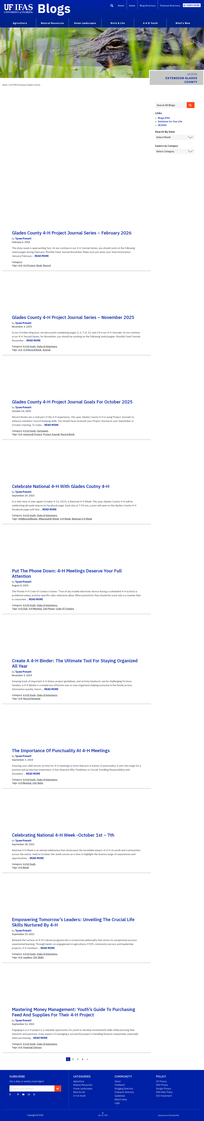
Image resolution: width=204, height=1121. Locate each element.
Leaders (27, 957)
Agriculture (78, 1081)
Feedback (120, 1084)
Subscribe (193, 5)
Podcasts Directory (124, 1092)
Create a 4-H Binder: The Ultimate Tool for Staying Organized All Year (75, 663)
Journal (46, 349)
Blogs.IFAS (164, 118)
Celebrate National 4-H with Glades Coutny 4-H (60, 486)
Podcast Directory (170, 5)
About (121, 5)
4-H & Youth (29, 346)
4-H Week (65, 518)
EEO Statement (164, 1095)
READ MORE (42, 256)
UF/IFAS (162, 125)
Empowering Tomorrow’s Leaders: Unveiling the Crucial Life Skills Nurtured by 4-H (73, 922)
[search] (191, 105)
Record (47, 265)
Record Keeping (31, 698)
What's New (121, 1099)
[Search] (112, 6)
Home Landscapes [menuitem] (85, 23)
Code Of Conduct (65, 608)
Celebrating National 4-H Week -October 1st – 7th (63, 835)
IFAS (177, 1115)
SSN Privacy (162, 1084)
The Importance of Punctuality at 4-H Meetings (61, 750)
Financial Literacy (32, 1047)
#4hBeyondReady (27, 518)
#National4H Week (48, 518)
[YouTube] (23, 1094)
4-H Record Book (32, 349)
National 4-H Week (82, 518)
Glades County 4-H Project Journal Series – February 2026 (71, 233)
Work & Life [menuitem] (117, 23)
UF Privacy (161, 1081)
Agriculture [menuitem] (20, 23)
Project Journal (51, 434)
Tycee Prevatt (23, 238)
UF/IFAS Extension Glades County (24, 84)
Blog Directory (148, 5)
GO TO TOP (103, 1115)
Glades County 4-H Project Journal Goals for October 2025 (72, 402)
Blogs (54, 8)
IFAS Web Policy (164, 1092)
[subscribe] (57, 1088)
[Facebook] (9, 1094)
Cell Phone (49, 608)
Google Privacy (163, 1088)
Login (117, 1103)
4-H (20, 265)
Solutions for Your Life (170, 121)
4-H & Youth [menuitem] (150, 23)
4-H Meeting (35, 608)
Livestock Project (32, 434)
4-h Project (29, 265)
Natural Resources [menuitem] (52, 23)
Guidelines (120, 1095)
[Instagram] (34, 1094)
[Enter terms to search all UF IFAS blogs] (171, 105)
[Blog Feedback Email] (29, 1094)
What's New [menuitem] (183, 23)
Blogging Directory (124, 1088)
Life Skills (38, 783)
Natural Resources (82, 1084)
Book (39, 265)
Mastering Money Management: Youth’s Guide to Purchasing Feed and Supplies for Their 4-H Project (73, 1012)
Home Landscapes (82, 1088)
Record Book (68, 434)
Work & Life (79, 1092)
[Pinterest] (18, 1094)
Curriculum (42, 431)
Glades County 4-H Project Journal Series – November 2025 (73, 317)
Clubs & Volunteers (47, 346)
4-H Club (22, 608)
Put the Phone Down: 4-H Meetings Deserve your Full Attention (67, 573)
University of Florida (166, 1115)
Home (132, 5)
